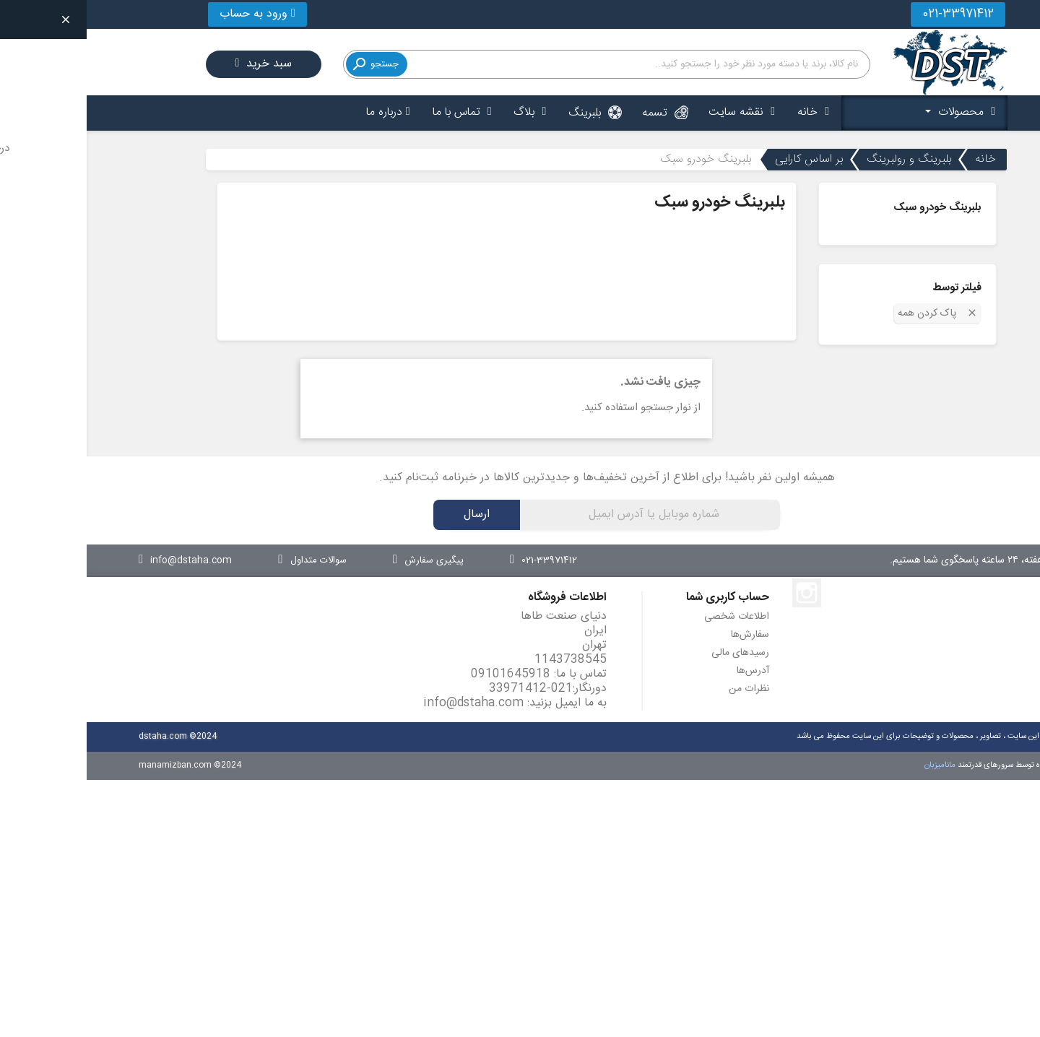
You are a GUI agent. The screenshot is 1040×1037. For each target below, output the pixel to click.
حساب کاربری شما (640, 597)
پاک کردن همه (851, 312)
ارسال (390, 514)
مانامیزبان (854, 765)
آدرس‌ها (666, 671)
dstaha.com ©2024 (91, 736)
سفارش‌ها (663, 634)
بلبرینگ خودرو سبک (851, 208)
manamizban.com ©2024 (103, 765)
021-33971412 (871, 14)
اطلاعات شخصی (650, 616)
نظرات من (662, 689)
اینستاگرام (720, 592)
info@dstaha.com (387, 703)
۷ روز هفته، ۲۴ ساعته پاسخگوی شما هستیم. (892, 560)
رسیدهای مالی (653, 652)
